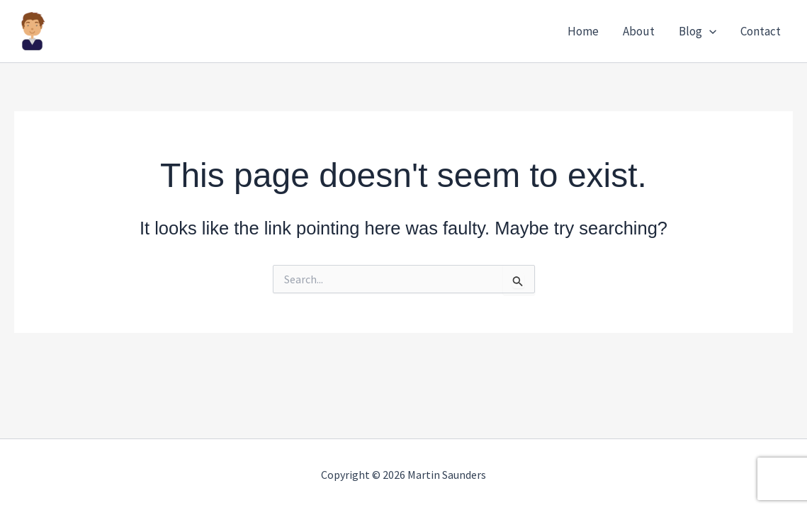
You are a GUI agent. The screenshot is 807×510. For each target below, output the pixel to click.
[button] (709, 31)
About (639, 31)
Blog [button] (697, 31)
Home (583, 31)
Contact (760, 31)
